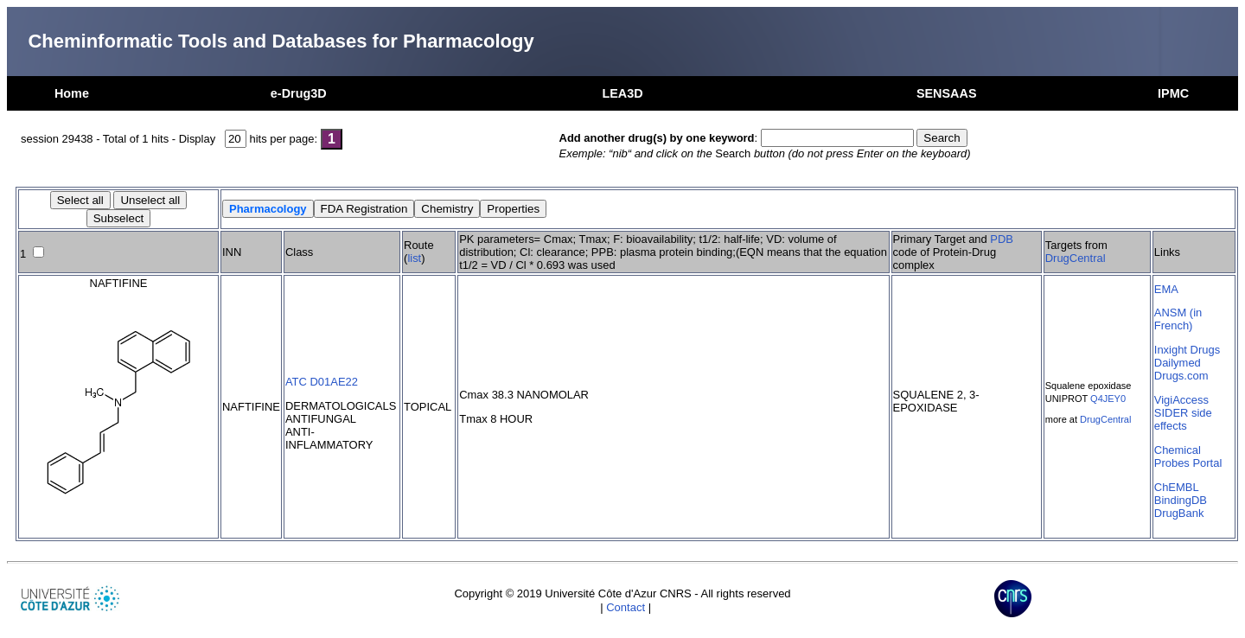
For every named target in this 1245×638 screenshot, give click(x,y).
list (414, 258)
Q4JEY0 (1108, 398)
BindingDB (1180, 500)
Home (71, 93)
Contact (625, 607)
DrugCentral (1075, 258)
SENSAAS (946, 93)
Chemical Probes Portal (1188, 456)
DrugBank (1179, 513)
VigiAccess (1181, 399)
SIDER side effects (1183, 419)
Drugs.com (1181, 375)
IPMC (1173, 93)
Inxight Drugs (1187, 349)
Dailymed (1177, 362)
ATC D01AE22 (321, 381)
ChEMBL (1176, 487)
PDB (1001, 239)
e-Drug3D (299, 93)
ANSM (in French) (1178, 319)
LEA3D (622, 93)
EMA (1166, 289)
